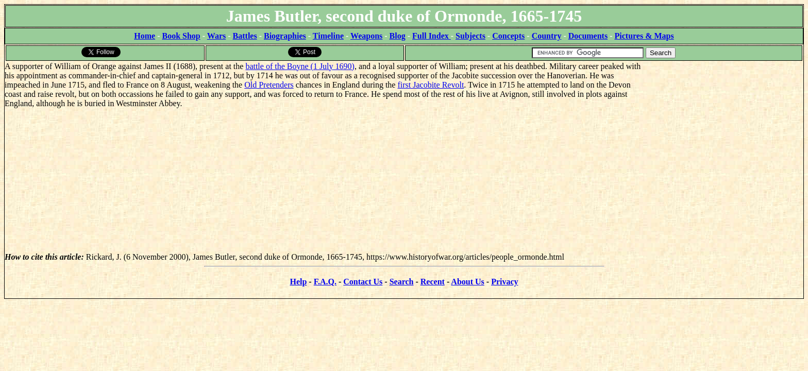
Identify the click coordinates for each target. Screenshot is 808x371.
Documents (588, 35)
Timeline (328, 35)
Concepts (508, 35)
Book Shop (181, 35)
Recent (432, 281)
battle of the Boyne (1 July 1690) (300, 66)
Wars (216, 35)
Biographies (285, 35)
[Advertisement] (725, 126)
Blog (398, 35)
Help (298, 281)
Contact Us (362, 281)
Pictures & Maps (644, 35)
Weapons (366, 35)
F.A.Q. (325, 281)
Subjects (470, 35)
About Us (467, 281)
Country (547, 35)
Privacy (504, 281)
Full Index (431, 35)
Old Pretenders (269, 84)
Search (402, 281)
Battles (245, 35)
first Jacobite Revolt (430, 84)
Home (144, 35)
